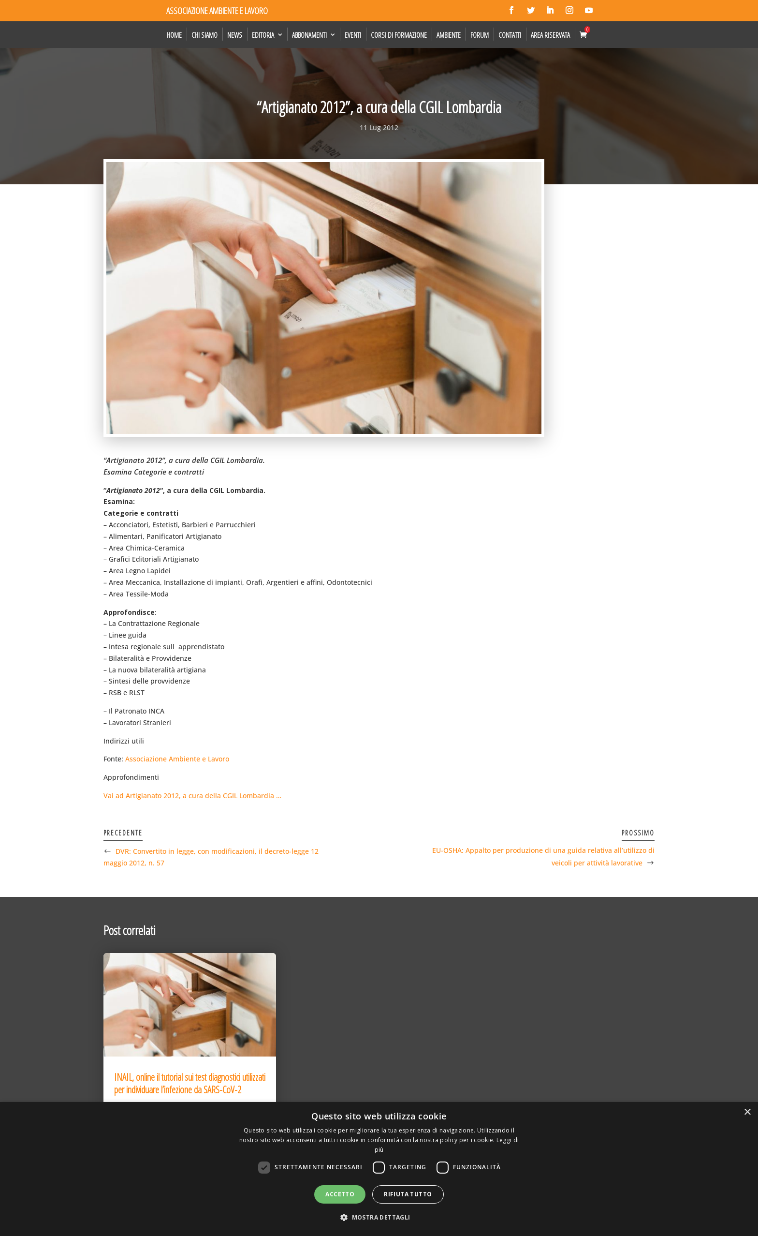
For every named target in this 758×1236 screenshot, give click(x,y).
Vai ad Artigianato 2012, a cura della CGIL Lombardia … (192, 795)
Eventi (353, 35)
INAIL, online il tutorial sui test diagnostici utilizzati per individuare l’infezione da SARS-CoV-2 (189, 1083)
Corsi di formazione (399, 35)
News (234, 35)
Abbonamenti (309, 35)
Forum (479, 35)
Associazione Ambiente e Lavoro (177, 758)
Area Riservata (550, 35)
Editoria (263, 35)
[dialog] (379, 1169)
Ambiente (449, 35)
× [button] (747, 1112)
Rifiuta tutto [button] (408, 1194)
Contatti (509, 35)
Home (174, 35)
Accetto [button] (339, 1194)
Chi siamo (204, 35)
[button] (379, 1217)
